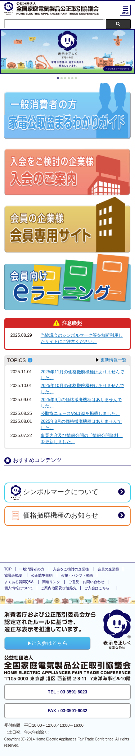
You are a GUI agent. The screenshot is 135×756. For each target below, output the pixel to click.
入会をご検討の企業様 (71, 569)
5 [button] (73, 79)
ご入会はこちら (96, 588)
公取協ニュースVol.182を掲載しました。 (80, 413)
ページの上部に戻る (67, 545)
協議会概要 (13, 575)
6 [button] (77, 79)
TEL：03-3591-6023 (67, 692)
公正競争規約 (42, 575)
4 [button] (70, 79)
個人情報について (18, 588)
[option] (67, 51)
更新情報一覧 (113, 359)
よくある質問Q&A (18, 582)
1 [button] (59, 79)
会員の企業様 (108, 569)
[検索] (54, 23)
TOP (8, 569)
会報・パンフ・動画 (77, 575)
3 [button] (66, 79)
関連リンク (51, 582)
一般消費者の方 (31, 569)
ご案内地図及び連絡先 (59, 588)
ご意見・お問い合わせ (86, 582)
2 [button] (62, 79)
